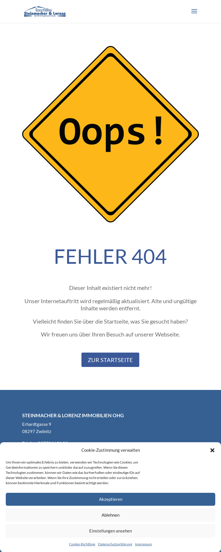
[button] (212, 450)
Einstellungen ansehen (110, 530)
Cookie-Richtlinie (82, 544)
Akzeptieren (110, 499)
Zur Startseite (110, 359)
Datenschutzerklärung (115, 544)
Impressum (143, 544)
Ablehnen (110, 515)
